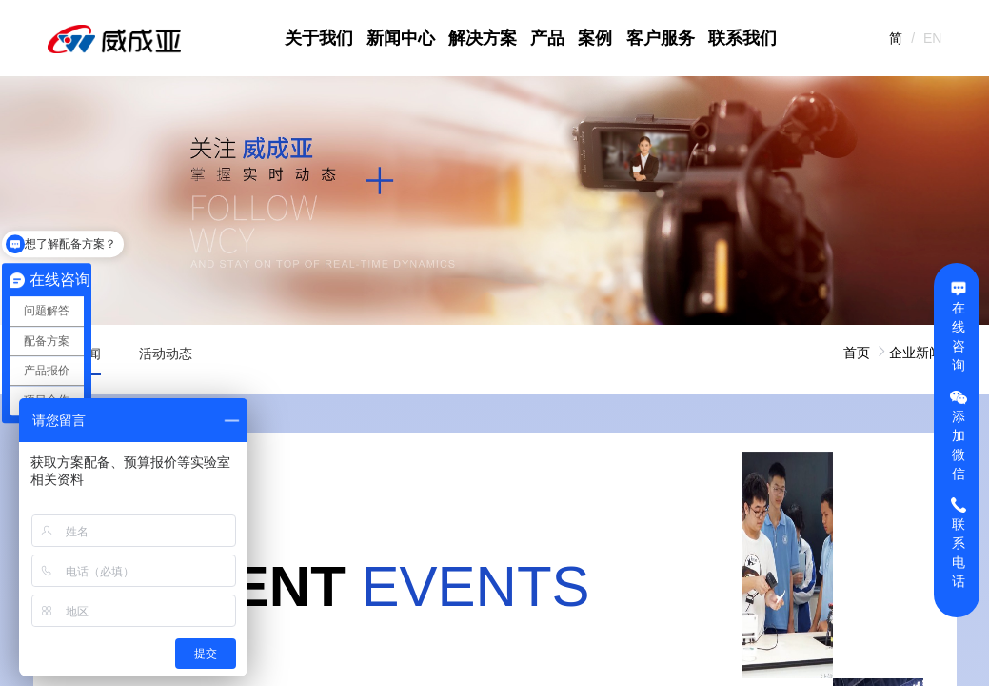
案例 (595, 38)
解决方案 (482, 38)
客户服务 (660, 38)
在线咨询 (958, 326)
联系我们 (742, 38)
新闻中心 (400, 38)
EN (932, 38)
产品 (547, 38)
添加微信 (958, 434)
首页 (856, 352)
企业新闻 (915, 352)
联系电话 (958, 542)
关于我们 (319, 38)
